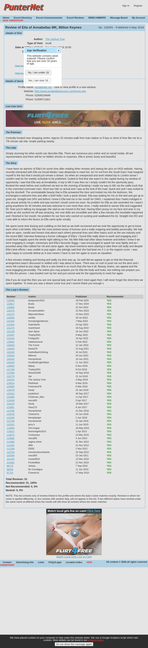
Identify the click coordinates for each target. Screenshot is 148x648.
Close (58, 50)
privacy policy (96, 640)
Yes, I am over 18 (38, 80)
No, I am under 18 (38, 72)
